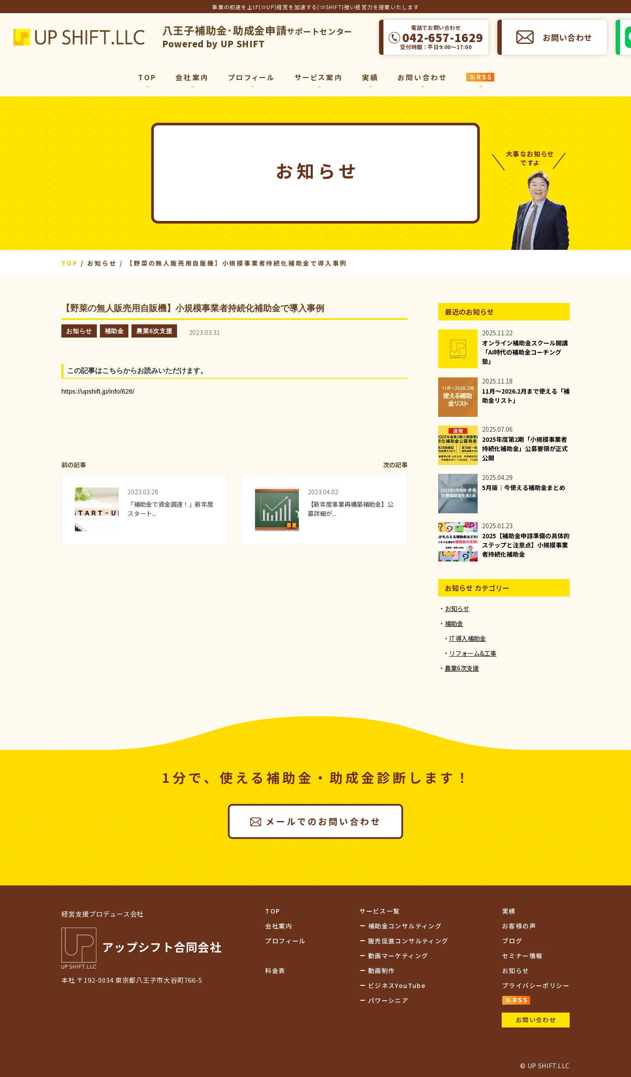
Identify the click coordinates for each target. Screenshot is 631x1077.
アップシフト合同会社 (79, 37)
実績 (370, 77)
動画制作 (381, 970)
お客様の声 (519, 925)
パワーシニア (388, 1000)
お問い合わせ (567, 37)
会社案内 (192, 77)
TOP (147, 77)
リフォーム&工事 (472, 653)
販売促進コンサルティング (408, 940)
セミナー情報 (522, 955)
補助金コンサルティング (405, 925)
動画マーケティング (398, 955)
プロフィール (251, 77)
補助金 (114, 330)
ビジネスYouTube (396, 985)
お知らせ (79, 330)
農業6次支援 (154, 330)
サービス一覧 (379, 910)
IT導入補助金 (467, 638)
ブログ (512, 940)
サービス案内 (318, 77)
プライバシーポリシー (536, 985)
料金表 (275, 970)
